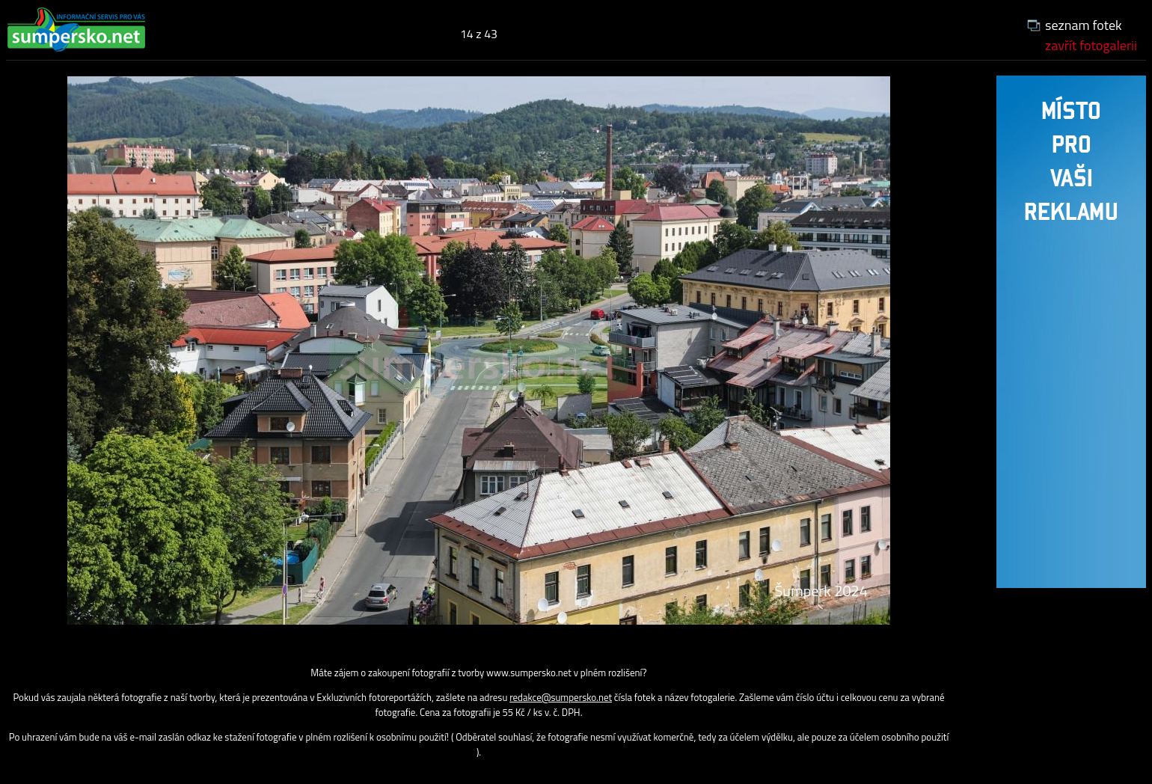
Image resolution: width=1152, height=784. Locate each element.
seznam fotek (1083, 25)
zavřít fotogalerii (1091, 45)
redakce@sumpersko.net (560, 697)
